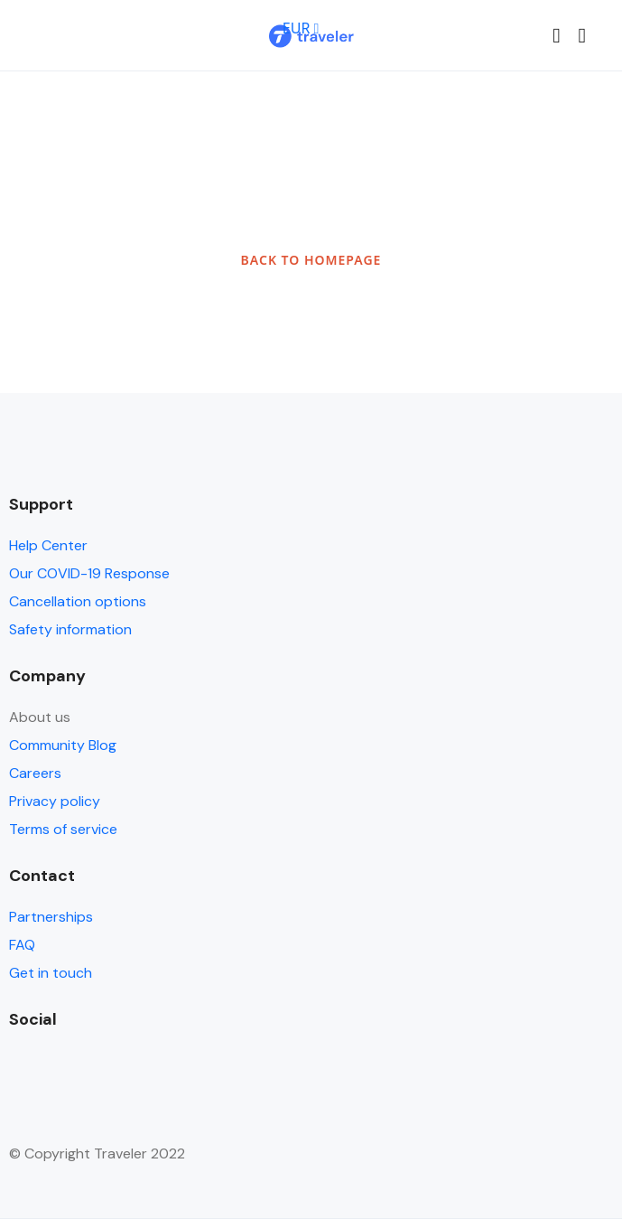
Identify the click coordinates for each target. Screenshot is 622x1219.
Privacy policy (54, 801)
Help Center (48, 545)
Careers (35, 773)
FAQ (22, 944)
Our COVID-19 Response (89, 573)
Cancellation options (77, 601)
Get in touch (50, 972)
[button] (556, 35)
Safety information (70, 629)
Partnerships (51, 916)
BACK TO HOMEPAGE (311, 259)
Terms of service (63, 829)
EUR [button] (301, 28)
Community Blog (62, 745)
